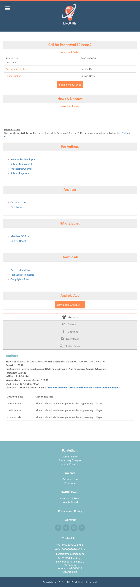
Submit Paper (70, 456)
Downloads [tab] (70, 338)
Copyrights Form (19, 279)
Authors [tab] (70, 317)
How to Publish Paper (22, 159)
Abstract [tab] (69, 324)
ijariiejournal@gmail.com (70, 553)
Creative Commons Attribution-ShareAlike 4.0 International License (83, 387)
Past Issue (16, 207)
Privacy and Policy (70, 511)
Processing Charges (21, 168)
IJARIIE (69, 582)
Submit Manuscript (21, 164)
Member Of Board (20, 236)
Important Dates (70, 52)
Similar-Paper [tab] (70, 346)
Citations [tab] (70, 331)
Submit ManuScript (70, 84)
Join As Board (18, 240)
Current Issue (18, 202)
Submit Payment (19, 173)
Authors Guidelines (21, 270)
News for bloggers (70, 106)
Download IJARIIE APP (70, 304)
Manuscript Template (22, 274)
